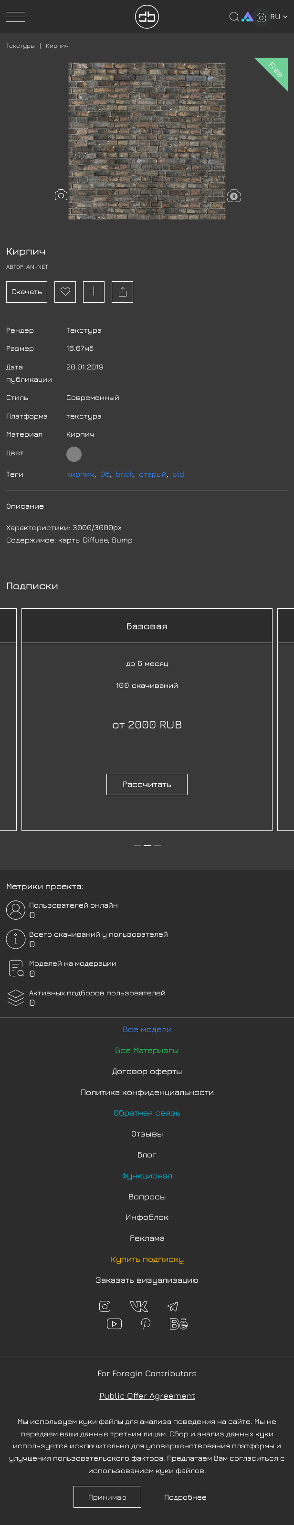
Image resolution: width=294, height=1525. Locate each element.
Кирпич (57, 45)
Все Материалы (147, 1050)
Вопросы (147, 1196)
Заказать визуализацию (147, 1280)
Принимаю (107, 1497)
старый (153, 474)
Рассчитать (147, 784)
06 (105, 474)
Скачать (26, 291)
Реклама (147, 1238)
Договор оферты (147, 1071)
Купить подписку (147, 1259)
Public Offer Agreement (147, 1396)
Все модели (147, 1029)
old (178, 474)
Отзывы (147, 1133)
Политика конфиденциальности (147, 1092)
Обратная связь (147, 1112)
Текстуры (20, 45)
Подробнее (185, 1497)
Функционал (147, 1175)
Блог (147, 1154)
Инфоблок (147, 1217)
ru (279, 16)
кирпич (80, 474)
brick (124, 474)
